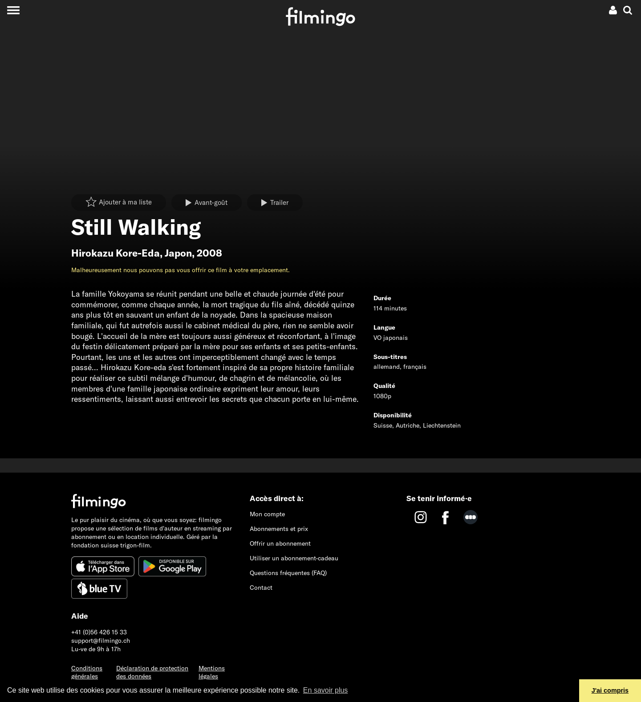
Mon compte (267, 514)
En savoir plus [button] (325, 690)
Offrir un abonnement (280, 543)
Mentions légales (212, 672)
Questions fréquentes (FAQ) (288, 573)
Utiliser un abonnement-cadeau (294, 558)
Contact (261, 588)
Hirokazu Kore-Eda (115, 253)
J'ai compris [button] (610, 690)
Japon (178, 253)
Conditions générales (86, 672)
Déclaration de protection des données (152, 672)
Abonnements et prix (279, 529)
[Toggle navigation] (13, 10)
